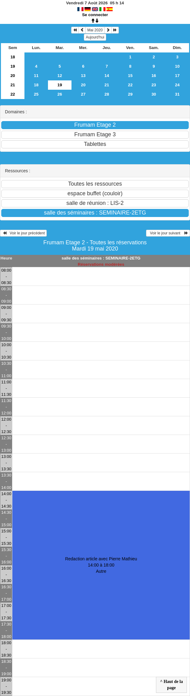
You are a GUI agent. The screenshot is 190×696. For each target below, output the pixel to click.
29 (130, 94)
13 (83, 75)
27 (83, 94)
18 (13, 57)
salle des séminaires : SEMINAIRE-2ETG (101, 258)
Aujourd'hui (95, 37)
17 (177, 75)
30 (153, 94)
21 (13, 85)
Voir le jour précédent (23, 233)
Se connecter (95, 14)
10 (177, 66)
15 (130, 75)
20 (13, 75)
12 (60, 75)
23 (153, 85)
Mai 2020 (94, 30)
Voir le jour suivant (168, 233)
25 (36, 94)
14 (107, 75)
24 (177, 85)
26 (60, 94)
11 (36, 75)
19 (13, 66)
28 (107, 94)
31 (177, 94)
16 (153, 75)
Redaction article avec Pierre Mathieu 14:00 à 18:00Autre (101, 565)
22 (130, 85)
